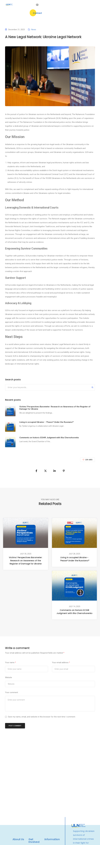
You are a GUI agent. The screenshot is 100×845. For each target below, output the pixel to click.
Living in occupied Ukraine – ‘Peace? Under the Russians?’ (74, 559)
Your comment (11, 692)
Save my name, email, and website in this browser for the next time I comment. (42, 717)
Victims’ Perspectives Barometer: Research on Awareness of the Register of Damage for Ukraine (25, 560)
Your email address (61, 662)
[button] (37, 12)
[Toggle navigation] (37, 5)
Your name (10, 662)
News (33, 29)
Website (8, 677)
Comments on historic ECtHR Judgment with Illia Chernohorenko (74, 612)
